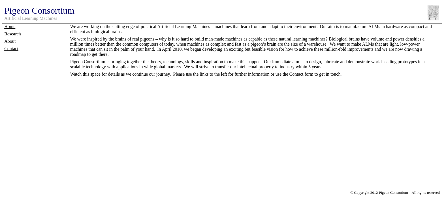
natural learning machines (302, 39)
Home (9, 26)
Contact (11, 48)
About (10, 41)
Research (12, 33)
